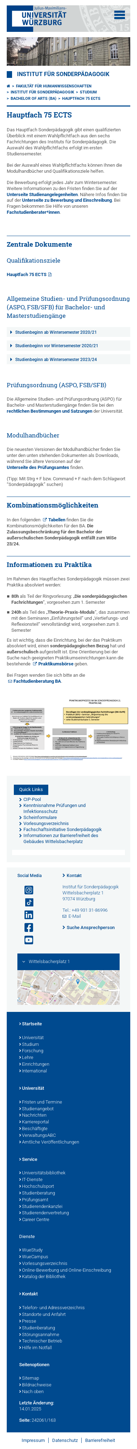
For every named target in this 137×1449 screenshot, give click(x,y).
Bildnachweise (35, 1385)
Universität (31, 1038)
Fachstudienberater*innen (33, 212)
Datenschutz (65, 1440)
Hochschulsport (36, 1187)
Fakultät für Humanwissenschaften (54, 86)
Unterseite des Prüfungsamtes (38, 467)
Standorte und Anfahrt (42, 1315)
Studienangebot (36, 1109)
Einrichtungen (34, 1064)
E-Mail (74, 916)
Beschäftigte (33, 1129)
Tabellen (56, 519)
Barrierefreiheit (100, 1440)
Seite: (25, 1420)
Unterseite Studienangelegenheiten (42, 194)
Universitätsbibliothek (42, 1173)
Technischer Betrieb (40, 1341)
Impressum (33, 1440)
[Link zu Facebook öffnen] (25, 928)
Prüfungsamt (33, 1200)
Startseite (30, 1024)
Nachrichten (32, 1115)
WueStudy (31, 1250)
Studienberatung (37, 1193)
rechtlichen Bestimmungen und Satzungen (49, 411)
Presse (27, 1321)
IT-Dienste (31, 1180)
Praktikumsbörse (55, 663)
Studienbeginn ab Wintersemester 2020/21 (56, 332)
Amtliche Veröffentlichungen (49, 1142)
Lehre (26, 1058)
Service (28, 1160)
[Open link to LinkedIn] (25, 915)
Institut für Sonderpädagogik (63, 74)
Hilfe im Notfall (35, 1348)
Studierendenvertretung (44, 1213)
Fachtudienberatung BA (37, 681)
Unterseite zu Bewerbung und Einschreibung (67, 200)
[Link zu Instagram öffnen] (25, 890)
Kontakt (74, 875)
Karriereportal (34, 1122)
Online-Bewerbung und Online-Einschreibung (65, 1270)
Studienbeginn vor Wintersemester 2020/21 (56, 345)
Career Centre (34, 1220)
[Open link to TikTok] (25, 903)
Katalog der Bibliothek (42, 1277)
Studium (88, 92)
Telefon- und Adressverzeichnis (52, 1308)
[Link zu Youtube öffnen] (25, 940)
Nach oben (31, 1392)
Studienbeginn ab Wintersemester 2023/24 (56, 359)
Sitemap (29, 1378)
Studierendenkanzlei (40, 1207)
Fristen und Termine (40, 1102)
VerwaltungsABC (37, 1136)
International (33, 1071)
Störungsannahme (39, 1335)
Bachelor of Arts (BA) (33, 98)
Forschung (31, 1051)
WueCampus (33, 1257)
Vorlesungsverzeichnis (43, 1264)
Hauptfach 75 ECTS (81, 98)
